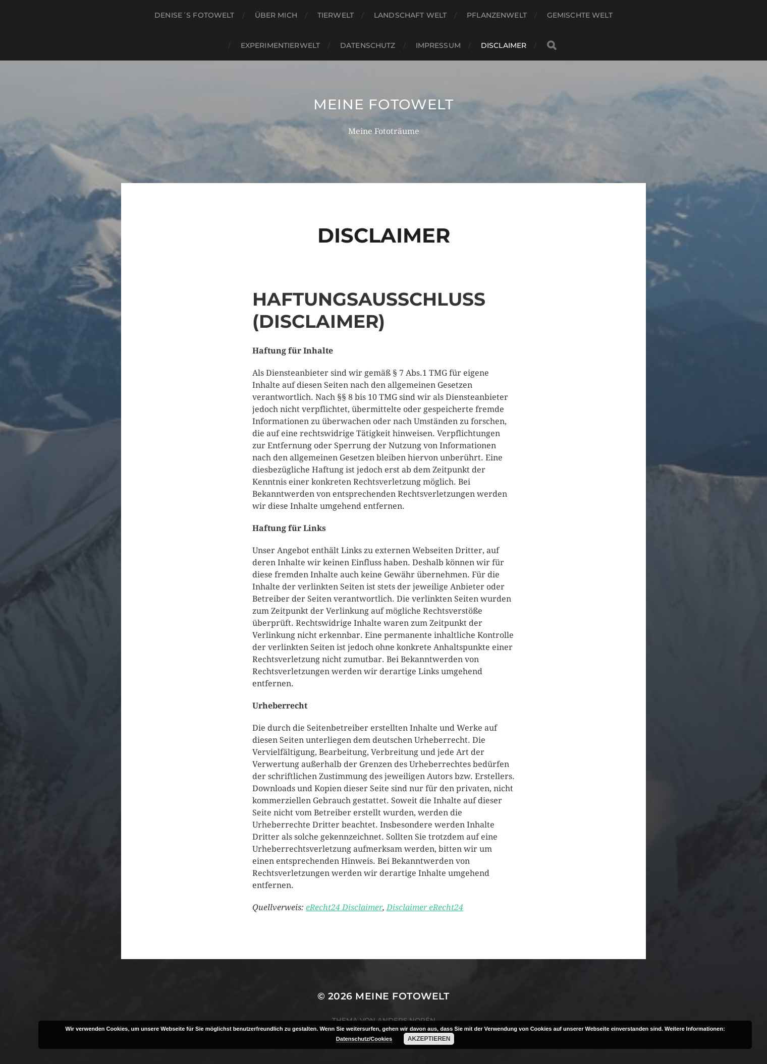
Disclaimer (503, 45)
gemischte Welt (580, 15)
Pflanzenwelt (497, 15)
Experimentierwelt (280, 45)
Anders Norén (406, 1020)
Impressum (438, 45)
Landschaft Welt (410, 15)
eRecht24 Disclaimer (344, 907)
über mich (276, 15)
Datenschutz (368, 45)
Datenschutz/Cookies (364, 1039)
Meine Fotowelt (383, 104)
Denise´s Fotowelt (194, 15)
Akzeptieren (429, 1038)
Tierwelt (335, 15)
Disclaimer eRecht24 (425, 907)
